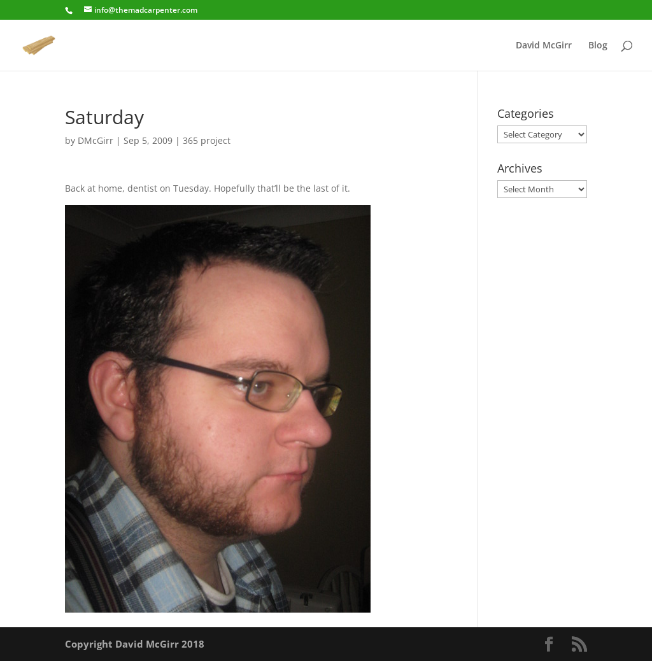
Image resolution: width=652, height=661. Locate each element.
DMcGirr (95, 140)
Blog (597, 46)
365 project (206, 140)
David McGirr (544, 46)
